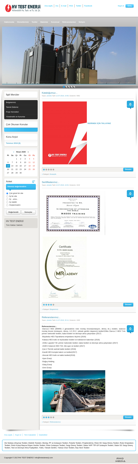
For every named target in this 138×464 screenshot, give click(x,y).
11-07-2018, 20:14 (62, 320)
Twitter (78, 6)
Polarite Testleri (75, 443)
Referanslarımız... (51, 317)
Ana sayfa (48, 6)
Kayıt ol (121, 6)
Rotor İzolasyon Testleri (55, 445)
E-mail (63, 6)
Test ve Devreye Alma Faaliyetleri (24, 448)
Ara (56, 6)
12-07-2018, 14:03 (62, 185)
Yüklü (41, 448)
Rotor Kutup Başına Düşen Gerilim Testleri (28, 445)
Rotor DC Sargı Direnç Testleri (107, 443)
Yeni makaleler (30, 435)
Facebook (88, 6)
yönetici (49, 96)
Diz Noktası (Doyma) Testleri (15, 443)
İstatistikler (43, 435)
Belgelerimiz (54, 309)
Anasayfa (53, 174)
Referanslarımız (55, 422)
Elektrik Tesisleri (34, 443)
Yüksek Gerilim (50, 448)
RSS (71, 6)
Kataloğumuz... (50, 93)
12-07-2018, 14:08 (62, 96)
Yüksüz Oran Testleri (66, 448)
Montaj (45, 443)
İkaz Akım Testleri (82, 448)
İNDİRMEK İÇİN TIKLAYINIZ (99, 123)
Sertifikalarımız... (50, 182)
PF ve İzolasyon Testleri (58, 443)
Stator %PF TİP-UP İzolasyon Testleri (98, 445)
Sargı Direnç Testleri (74, 445)
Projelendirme (87, 443)
